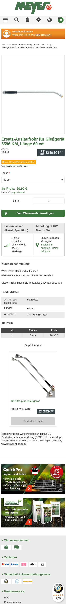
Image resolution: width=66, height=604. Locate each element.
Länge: (8, 307)
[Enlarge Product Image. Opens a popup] (50, 393)
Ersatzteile (19, 47)
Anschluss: (10, 314)
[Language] (49, 20)
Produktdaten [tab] (10, 292)
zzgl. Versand (18, 192)
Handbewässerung (42, 44)
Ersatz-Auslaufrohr (48, 47)
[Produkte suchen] (16, 20)
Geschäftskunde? (22, 31)
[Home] (33, 8)
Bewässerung (25, 44)
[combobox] (33, 179)
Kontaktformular (13, 602)
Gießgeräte (7, 47)
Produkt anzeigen (33, 421)
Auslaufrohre (32, 47)
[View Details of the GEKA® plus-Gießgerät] (33, 375)
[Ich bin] (38, 20)
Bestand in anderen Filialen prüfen (50, 248)
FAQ (6, 597)
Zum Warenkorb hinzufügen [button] (35, 213)
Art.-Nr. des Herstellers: (10, 301)
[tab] (33, 307)
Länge (5, 173)
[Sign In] (27, 20)
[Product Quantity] (49, 200)
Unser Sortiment (9, 44)
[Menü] (5, 20)
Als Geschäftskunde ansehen (20, 162)
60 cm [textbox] (7, 179)
